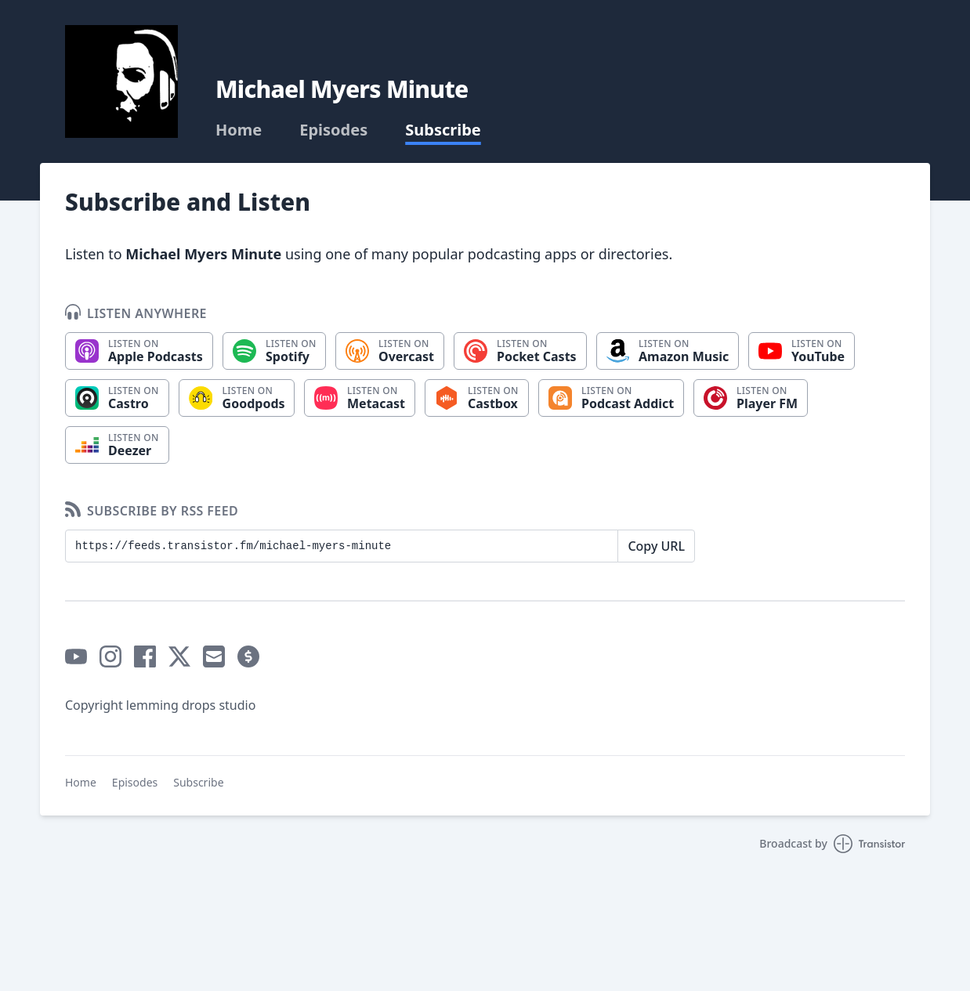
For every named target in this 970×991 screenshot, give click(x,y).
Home (238, 130)
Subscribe (443, 130)
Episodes (333, 130)
